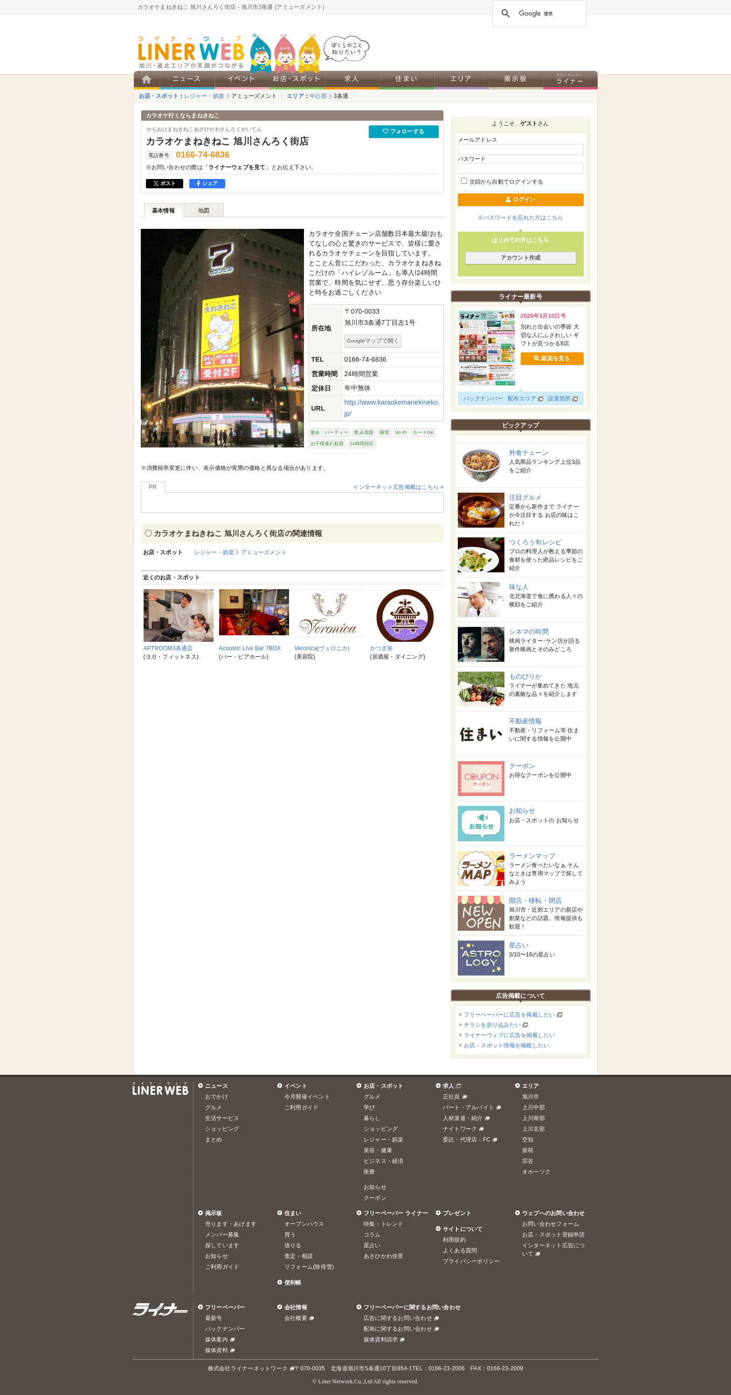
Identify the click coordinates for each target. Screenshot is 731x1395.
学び (369, 1107)
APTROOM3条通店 (168, 648)
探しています (222, 1245)
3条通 (341, 96)
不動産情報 (525, 721)
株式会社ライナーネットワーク (248, 1368)
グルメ (213, 1107)
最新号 (213, 1318)
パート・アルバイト (468, 1107)
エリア (295, 96)
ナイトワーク (460, 1129)
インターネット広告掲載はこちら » (398, 487)
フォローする (403, 131)
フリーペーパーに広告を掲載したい (509, 1014)
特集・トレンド (384, 1224)
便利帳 (293, 1282)
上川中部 (533, 1107)
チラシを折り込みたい (492, 1025)
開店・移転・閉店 (535, 900)
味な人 (519, 587)
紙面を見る (552, 358)
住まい (293, 1213)
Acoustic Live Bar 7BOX (250, 648)
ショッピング (222, 1129)
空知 (527, 1139)
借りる (293, 1245)
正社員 (451, 1096)
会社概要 (295, 1318)
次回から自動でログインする (502, 182)
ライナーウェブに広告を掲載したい (509, 1035)
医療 (369, 1171)
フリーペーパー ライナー (396, 1213)
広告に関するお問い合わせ (398, 1318)
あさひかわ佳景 (384, 1256)
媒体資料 (216, 1350)
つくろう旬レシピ (535, 542)
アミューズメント (254, 96)
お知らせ (522, 810)
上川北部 (533, 1129)
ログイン (520, 199)
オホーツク (536, 1171)
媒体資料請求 (381, 1339)
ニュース (216, 1086)
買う (290, 1234)
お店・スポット (159, 96)
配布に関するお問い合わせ (398, 1329)
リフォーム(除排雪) (309, 1267)
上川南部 (533, 1118)
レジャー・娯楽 (204, 96)
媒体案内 (216, 1339)
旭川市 (530, 1096)
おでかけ (216, 1096)
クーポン (522, 766)
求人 (448, 1086)
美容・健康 (378, 1150)
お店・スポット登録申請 (553, 1234)
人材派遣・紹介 (463, 1118)
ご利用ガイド (301, 1107)
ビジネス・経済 (384, 1161)
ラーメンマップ (532, 855)
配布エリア (522, 398)
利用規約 (454, 1240)
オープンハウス (304, 1224)
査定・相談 (298, 1256)
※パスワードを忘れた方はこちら (521, 217)
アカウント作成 (521, 257)
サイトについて (463, 1229)
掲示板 (213, 1213)
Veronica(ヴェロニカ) (322, 648)
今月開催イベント (307, 1096)
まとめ (213, 1139)
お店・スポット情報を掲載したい (507, 1045)
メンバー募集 (222, 1234)
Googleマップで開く (373, 340)
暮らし (372, 1118)
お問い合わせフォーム (550, 1224)
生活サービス (222, 1118)
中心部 (318, 96)
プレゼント (457, 1213)
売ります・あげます (230, 1224)
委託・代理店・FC (466, 1139)
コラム (372, 1234)
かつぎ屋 (381, 648)
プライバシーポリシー (471, 1261)
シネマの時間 (529, 631)
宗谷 (527, 1161)
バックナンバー (483, 398)
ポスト (164, 183)
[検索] (538, 13)
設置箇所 (559, 398)
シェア (207, 183)
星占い (519, 945)
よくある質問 (460, 1250)
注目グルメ (525, 497)
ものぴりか (525, 676)
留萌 (527, 1150)
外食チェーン (529, 452)
